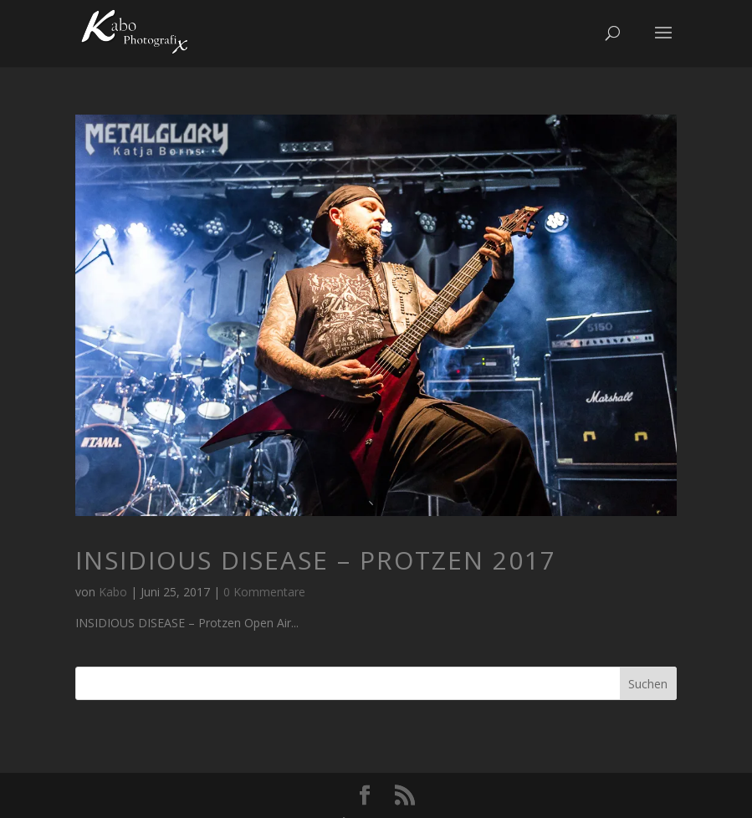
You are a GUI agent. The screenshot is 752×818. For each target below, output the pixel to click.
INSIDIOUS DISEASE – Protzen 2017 (315, 560)
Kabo (113, 592)
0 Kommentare (264, 592)
